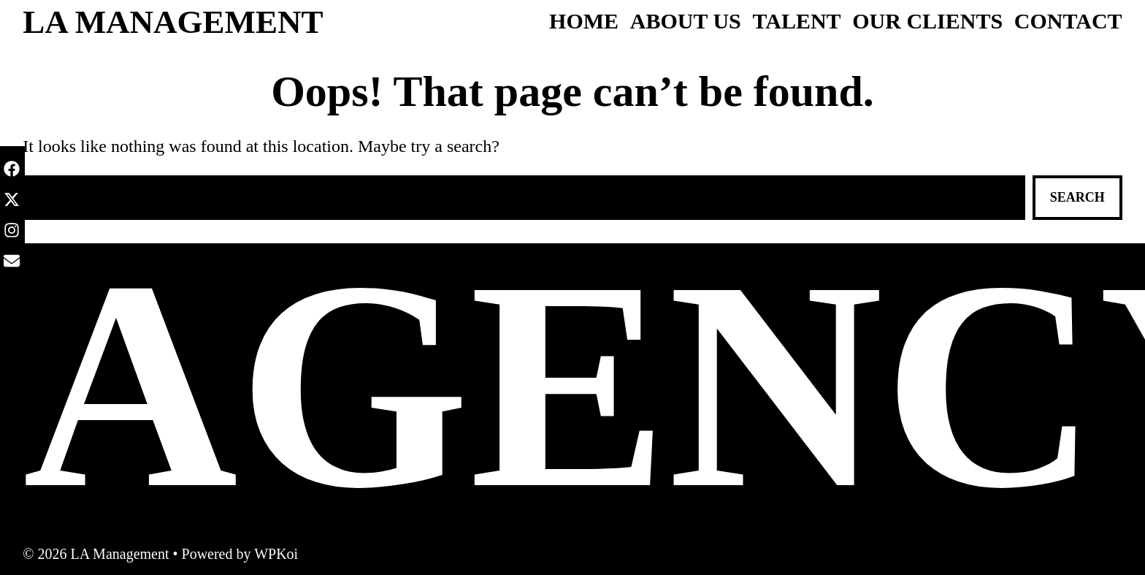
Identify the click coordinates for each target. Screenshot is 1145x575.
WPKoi (276, 554)
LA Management (173, 22)
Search (1077, 197)
